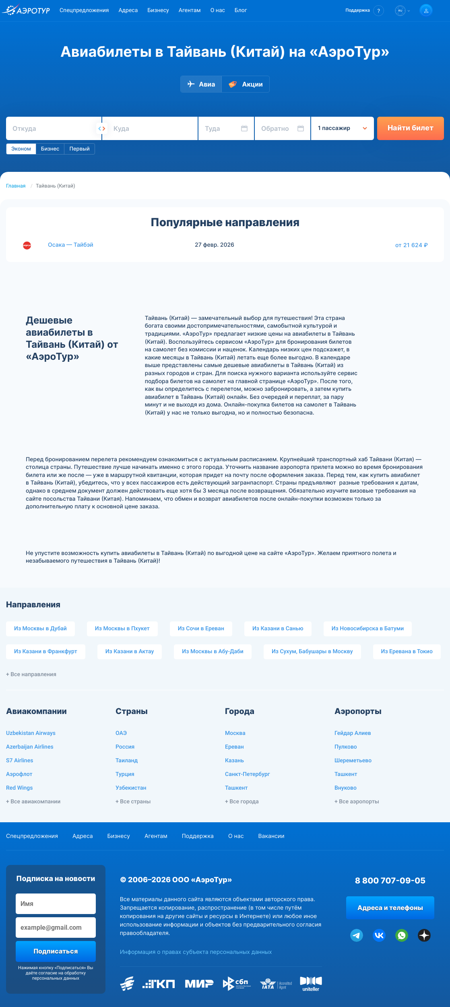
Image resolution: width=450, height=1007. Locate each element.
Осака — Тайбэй (70, 244)
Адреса (128, 10)
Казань (234, 760)
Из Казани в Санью (277, 628)
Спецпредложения (84, 10)
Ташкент (236, 788)
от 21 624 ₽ (411, 245)
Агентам (190, 10)
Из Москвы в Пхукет (122, 628)
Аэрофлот (19, 774)
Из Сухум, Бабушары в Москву (312, 651)
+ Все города (242, 802)
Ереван (234, 747)
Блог (241, 10)
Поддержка (198, 836)
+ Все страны (133, 802)
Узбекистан (131, 788)
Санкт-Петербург (247, 774)
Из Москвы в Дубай (40, 628)
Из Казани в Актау (129, 651)
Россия (125, 747)
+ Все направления (31, 674)
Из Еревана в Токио (407, 651)
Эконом (21, 149)
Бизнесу (158, 10)
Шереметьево (353, 760)
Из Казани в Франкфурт (45, 651)
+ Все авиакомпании (33, 802)
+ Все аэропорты (356, 802)
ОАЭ (121, 733)
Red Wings (19, 788)
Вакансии (271, 836)
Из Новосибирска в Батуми (368, 628)
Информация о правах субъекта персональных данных (196, 952)
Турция (125, 774)
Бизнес (50, 149)
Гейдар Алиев (352, 733)
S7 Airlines (19, 760)
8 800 (390, 880)
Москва (235, 733)
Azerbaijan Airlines (30, 747)
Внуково (345, 788)
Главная (16, 186)
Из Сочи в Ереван (201, 628)
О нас (218, 10)
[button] (365, 10)
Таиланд (127, 760)
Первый (79, 149)
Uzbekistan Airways (31, 733)
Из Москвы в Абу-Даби (213, 651)
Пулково (345, 747)
